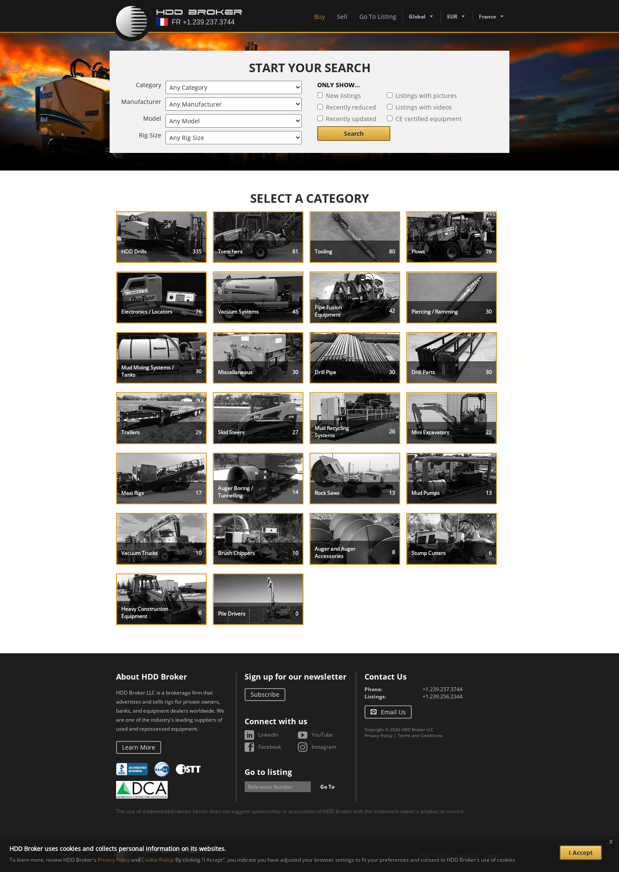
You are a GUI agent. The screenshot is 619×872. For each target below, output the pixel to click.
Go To (327, 786)
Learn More (138, 747)
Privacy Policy (378, 735)
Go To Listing (377, 16)
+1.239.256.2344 (443, 696)
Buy (319, 16)
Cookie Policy (157, 859)
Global (417, 16)
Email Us (393, 712)
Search (354, 133)
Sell (342, 16)
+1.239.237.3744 (443, 689)
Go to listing (268, 772)
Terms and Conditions (420, 735)
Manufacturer (141, 102)
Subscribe (265, 694)
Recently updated (351, 119)
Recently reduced (351, 107)
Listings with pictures (426, 95)
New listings (343, 95)
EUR (452, 16)
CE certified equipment (428, 119)
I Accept (581, 852)
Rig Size (150, 135)
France (487, 16)
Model (152, 118)
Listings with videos (423, 107)
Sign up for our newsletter (295, 676)
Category (148, 85)
